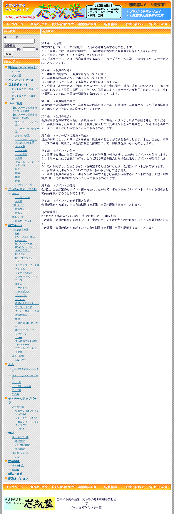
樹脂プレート (22, 209)
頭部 (17, 169)
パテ (17, 457)
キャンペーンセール (21, 80)
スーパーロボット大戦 (27, 311)
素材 (11, 433)
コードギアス (22, 291)
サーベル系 (21, 150)
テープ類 (16, 390)
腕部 (17, 177)
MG (17, 233)
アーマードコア (23, 307)
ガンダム (20, 269)
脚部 (17, 181)
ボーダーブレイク (24, 330)
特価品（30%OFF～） (22, 67)
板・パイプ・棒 (20, 437)
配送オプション (18, 478)
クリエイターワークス (27, 265)
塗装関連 (14, 461)
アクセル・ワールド (26, 348)
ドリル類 (16, 382)
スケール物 (18, 356)
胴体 (17, 173)
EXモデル (20, 254)
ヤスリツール (22, 197)
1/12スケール (22, 360)
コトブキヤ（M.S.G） (26, 418)
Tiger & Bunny (22, 344)
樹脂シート (21, 213)
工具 (11, 364)
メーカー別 (18, 407)
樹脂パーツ (18, 205)
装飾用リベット (23, 221)
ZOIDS (18, 337)
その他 (18, 158)
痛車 (17, 319)
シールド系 (21, 154)
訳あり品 (16, 75)
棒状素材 (20, 449)
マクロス (20, 299)
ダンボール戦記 (23, 273)
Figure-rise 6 (21, 240)
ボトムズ (20, 284)
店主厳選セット (18, 84)
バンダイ (20, 428)
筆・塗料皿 (18, 465)
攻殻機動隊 (21, 315)
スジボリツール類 (21, 386)
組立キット (15, 225)
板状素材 (20, 441)
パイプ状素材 (22, 445)
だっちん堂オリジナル (22, 189)
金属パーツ (18, 217)
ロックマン (21, 334)
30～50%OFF (18, 71)
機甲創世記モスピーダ (27, 303)
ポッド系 (20, 146)
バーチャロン (22, 287)
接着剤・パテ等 (20, 453)
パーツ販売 (15, 103)
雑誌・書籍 (15, 473)
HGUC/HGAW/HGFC (25, 244)
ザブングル (21, 295)
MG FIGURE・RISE (25, 237)
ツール (15, 193)
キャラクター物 (20, 229)
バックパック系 (23, 185)
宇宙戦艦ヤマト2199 (26, 341)
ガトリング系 (22, 135)
